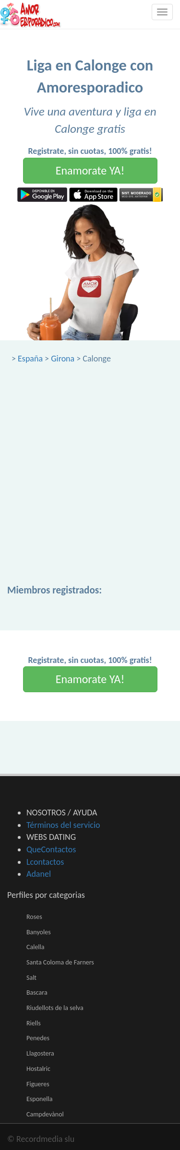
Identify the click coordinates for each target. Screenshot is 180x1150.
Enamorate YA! (90, 170)
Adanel (38, 874)
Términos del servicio (63, 825)
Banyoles (38, 932)
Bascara (37, 992)
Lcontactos (45, 862)
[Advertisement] (90, 459)
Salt (31, 978)
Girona (62, 358)
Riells (33, 1023)
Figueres (37, 1084)
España (30, 358)
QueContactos (51, 849)
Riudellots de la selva (55, 1008)
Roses (34, 917)
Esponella (39, 1099)
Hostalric (38, 1069)
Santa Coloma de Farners (60, 962)
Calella (35, 947)
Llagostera (40, 1053)
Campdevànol (45, 1114)
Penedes (37, 1038)
